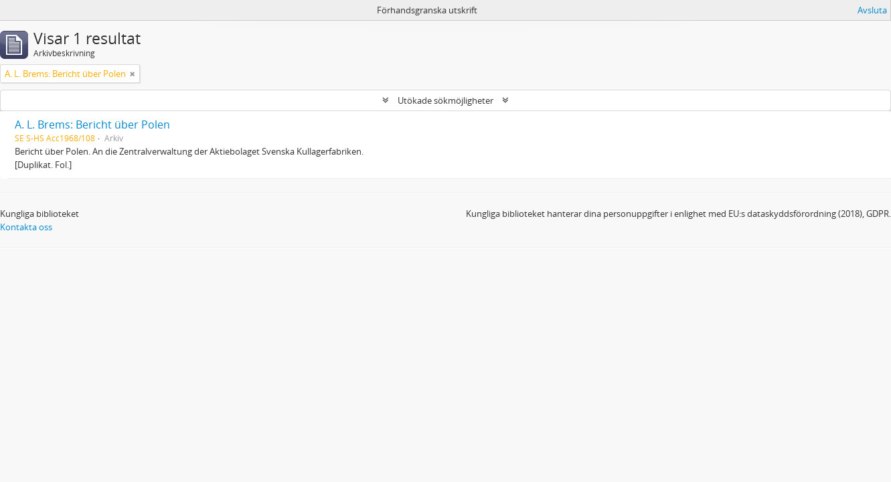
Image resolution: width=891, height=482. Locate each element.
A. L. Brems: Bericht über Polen (92, 124)
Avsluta (872, 10)
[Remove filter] (132, 73)
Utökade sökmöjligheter (445, 100)
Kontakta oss (26, 227)
